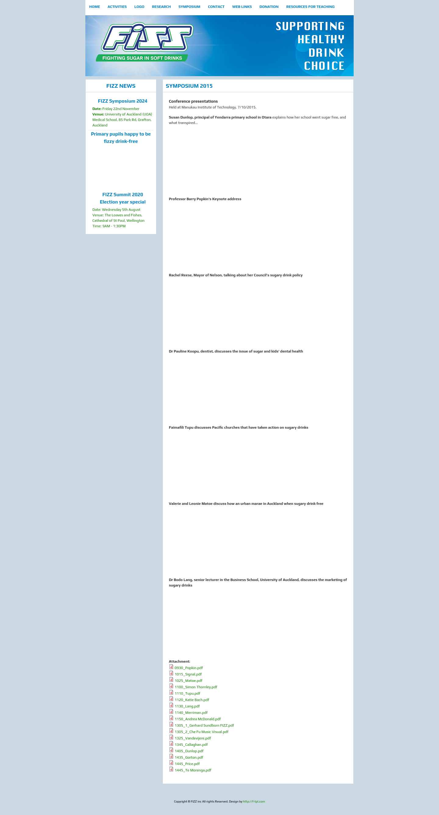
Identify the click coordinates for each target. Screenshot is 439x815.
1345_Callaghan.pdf (191, 744)
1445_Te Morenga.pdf (193, 770)
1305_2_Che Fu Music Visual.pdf (201, 732)
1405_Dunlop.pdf (189, 751)
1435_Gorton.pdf (189, 757)
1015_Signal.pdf (188, 674)
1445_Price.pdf (187, 764)
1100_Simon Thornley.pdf (196, 687)
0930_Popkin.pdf (189, 668)
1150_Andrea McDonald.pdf (198, 719)
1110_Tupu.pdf (187, 693)
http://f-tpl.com (254, 801)
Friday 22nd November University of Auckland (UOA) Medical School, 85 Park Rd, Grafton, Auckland (122, 112)
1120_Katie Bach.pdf (192, 700)
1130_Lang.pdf (187, 706)
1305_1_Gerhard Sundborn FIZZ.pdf (204, 725)
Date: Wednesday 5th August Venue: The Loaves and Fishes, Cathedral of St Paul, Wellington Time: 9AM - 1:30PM (122, 209)
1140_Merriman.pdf (191, 712)
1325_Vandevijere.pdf (193, 738)
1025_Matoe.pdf (188, 681)
